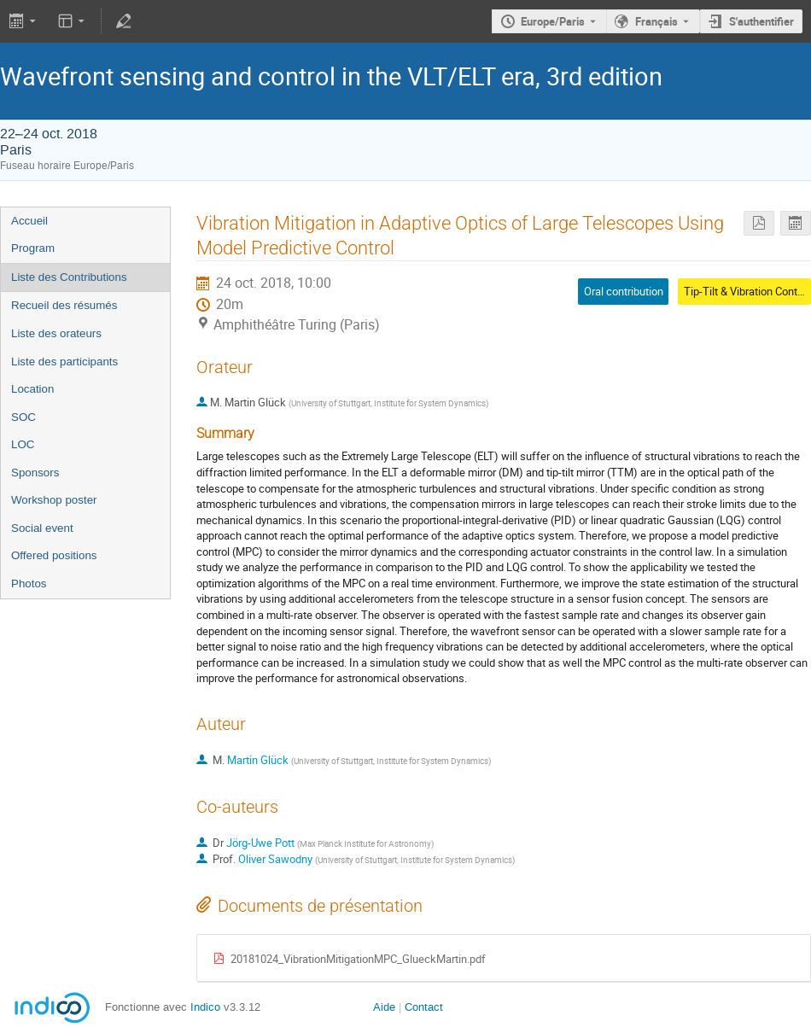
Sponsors (35, 472)
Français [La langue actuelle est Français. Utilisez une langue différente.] (656, 21)
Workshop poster (54, 499)
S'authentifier (761, 21)
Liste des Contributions (69, 277)
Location (32, 388)
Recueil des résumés (64, 305)
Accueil (29, 220)
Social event (42, 528)
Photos (29, 583)
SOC (23, 417)
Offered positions (54, 555)
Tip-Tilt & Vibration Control (746, 291)
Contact (424, 1007)
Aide (384, 1007)
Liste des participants (64, 361)
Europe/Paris (553, 21)
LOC (22, 444)
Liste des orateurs (56, 333)
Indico (205, 1007)
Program (33, 248)
